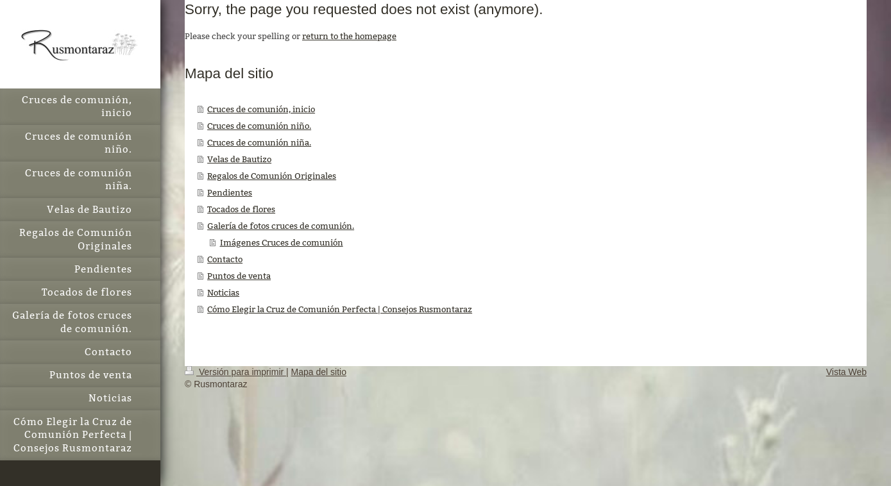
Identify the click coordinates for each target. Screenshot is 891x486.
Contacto (224, 259)
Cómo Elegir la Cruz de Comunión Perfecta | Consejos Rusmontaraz (339, 309)
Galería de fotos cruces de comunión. (280, 226)
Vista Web (846, 372)
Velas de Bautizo (239, 159)
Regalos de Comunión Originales (271, 176)
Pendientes (229, 192)
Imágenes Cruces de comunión (281, 242)
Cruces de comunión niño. (259, 126)
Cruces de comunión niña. (259, 142)
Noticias (223, 292)
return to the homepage (349, 36)
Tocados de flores (241, 209)
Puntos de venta (239, 276)
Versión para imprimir (235, 372)
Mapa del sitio (318, 372)
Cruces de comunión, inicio (261, 109)
